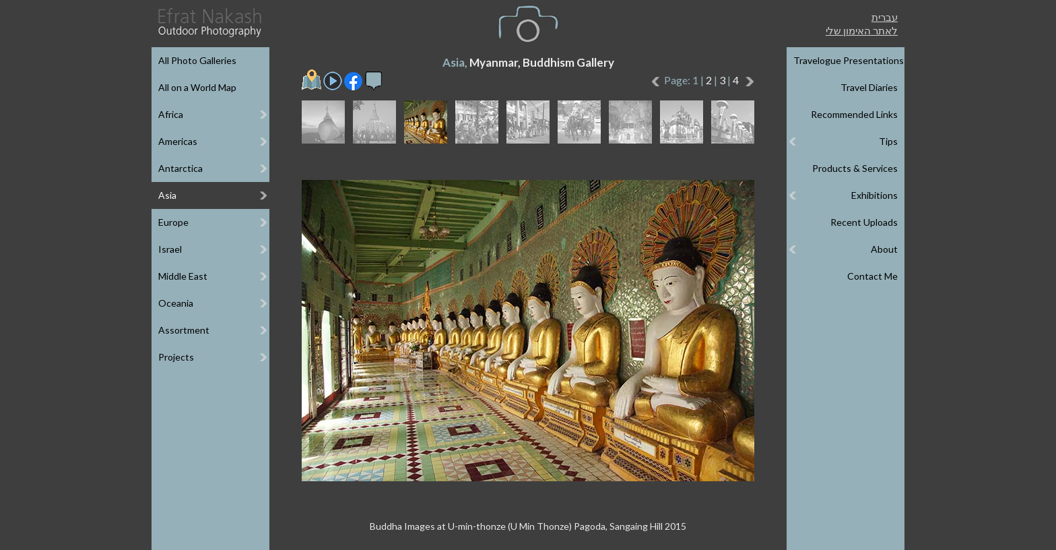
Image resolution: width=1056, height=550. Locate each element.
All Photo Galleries (197, 60)
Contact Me (872, 276)
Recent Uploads (864, 222)
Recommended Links (854, 114)
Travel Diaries (869, 87)
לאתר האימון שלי (862, 30)
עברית (884, 17)
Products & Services (855, 168)
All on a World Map (197, 87)
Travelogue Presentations (848, 60)
